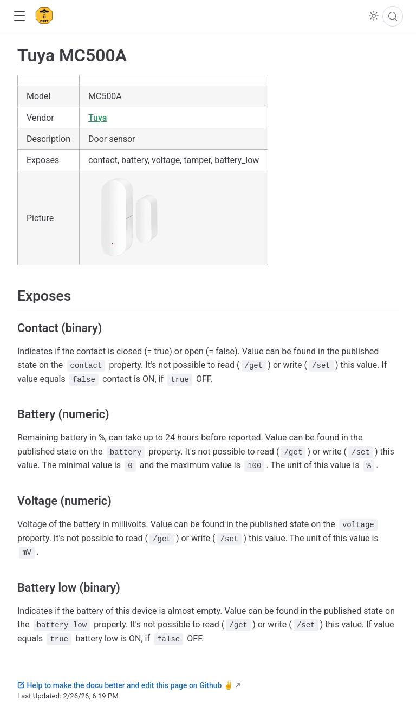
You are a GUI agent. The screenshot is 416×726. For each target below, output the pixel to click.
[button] (19, 16)
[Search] (392, 16)
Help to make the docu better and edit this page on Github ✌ (125, 685)
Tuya (97, 118)
